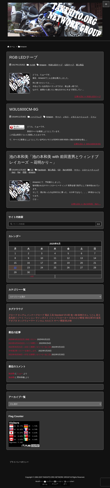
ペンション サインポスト (36, 318)
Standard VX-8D (62, 315)
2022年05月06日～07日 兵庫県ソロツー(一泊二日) (30, 354)
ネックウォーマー (26, 321)
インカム (40, 321)
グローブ (13, 315)
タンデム (22, 315)
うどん (92, 315)
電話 (47, 315)
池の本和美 (67, 170)
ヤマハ (77, 170)
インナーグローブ (35, 315)
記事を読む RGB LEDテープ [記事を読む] (88, 96)
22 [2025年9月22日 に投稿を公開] (15, 267)
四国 (24, 172)
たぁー (20, 373)
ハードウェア (36, 117)
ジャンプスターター (59, 318)
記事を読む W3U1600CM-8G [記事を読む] (87, 144)
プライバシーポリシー (19, 462)
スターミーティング (90, 170)
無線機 (11, 373)
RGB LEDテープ (23, 57)
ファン (93, 117)
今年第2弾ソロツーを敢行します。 (23, 351)
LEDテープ (69, 65)
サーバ (58, 117)
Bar (19, 172)
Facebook (42, 170)
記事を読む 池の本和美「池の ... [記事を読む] (86, 204)
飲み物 (68, 321)
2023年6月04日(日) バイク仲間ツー (24, 343)
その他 (32, 65)
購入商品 (80, 65)
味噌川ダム (83, 315)
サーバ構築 (59, 321)
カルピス (49, 321)
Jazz (13, 172)
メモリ (66, 117)
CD (31, 170)
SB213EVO (90, 318)
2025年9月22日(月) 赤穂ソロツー (23, 339)
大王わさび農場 (76, 318)
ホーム (12, 47)
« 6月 (32, 276)
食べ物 (74, 315)
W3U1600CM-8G (23, 109)
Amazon (42, 65)
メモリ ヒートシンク (79, 117)
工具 (52, 315)
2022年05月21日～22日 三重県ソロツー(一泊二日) (30, 347)
